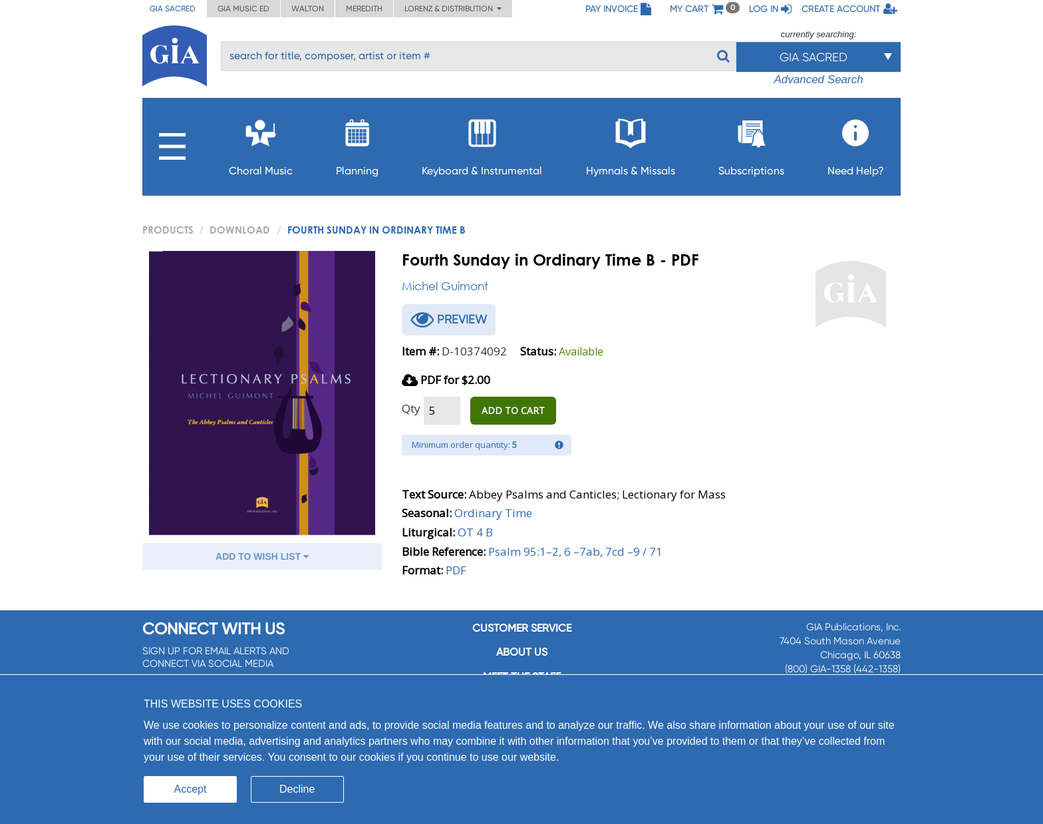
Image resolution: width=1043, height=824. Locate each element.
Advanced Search (818, 79)
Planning (357, 143)
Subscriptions (751, 143)
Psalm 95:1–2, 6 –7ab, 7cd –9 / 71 (575, 551)
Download (240, 230)
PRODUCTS (168, 230)
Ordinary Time (493, 512)
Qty (411, 408)
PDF (456, 570)
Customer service (521, 628)
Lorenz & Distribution (453, 8)
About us (521, 652)
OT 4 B (475, 532)
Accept (190, 789)
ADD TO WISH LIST (262, 556)
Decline (297, 789)
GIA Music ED (243, 8)
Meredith (364, 8)
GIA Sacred (173, 8)
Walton (307, 8)
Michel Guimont (445, 286)
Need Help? (855, 143)
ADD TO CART (513, 410)
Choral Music (261, 143)
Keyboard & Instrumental (482, 143)
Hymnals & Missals (630, 143)
